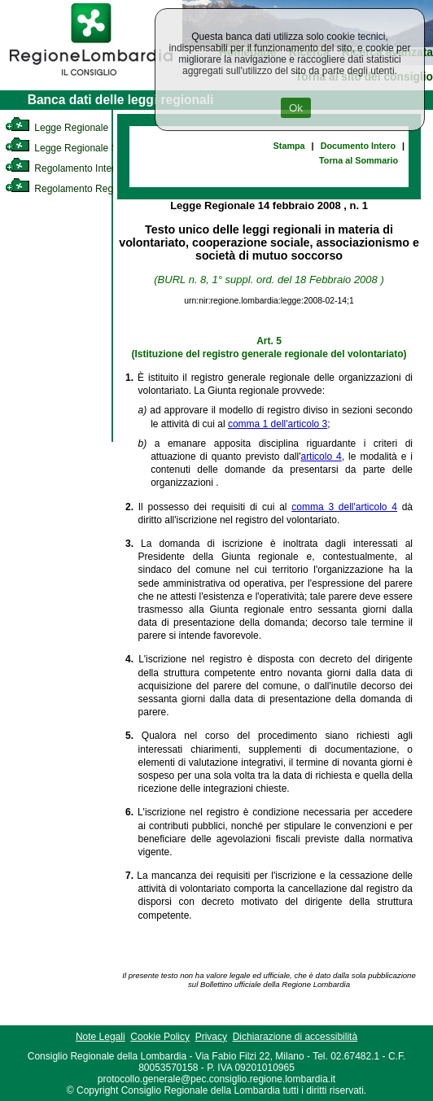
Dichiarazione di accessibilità (295, 1036)
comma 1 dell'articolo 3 (277, 424)
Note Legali (100, 1036)
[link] (91, 78)
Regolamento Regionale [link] (72, 188)
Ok (296, 108)
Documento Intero (358, 146)
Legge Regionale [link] (56, 127)
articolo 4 (320, 456)
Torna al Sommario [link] (358, 160)
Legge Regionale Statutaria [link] (79, 148)
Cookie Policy (160, 1036)
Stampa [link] (289, 146)
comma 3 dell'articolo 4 (344, 507)
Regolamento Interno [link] (65, 168)
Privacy (211, 1036)
